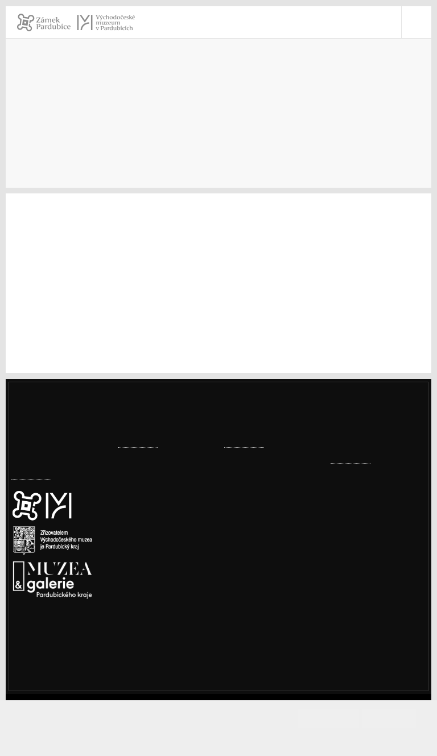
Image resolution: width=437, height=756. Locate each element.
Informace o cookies (219, 737)
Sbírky (102, 137)
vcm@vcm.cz (371, 581)
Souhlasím (339, 718)
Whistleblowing (377, 670)
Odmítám (389, 718)
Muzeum (61, 137)
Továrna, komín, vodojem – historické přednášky (267, 528)
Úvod (21, 137)
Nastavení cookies (49, 638)
